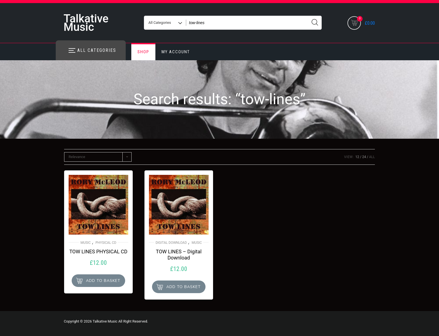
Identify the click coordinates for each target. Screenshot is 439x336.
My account (176, 51)
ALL (372, 157)
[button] (98, 280)
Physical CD (105, 243)
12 (357, 157)
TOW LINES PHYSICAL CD (98, 251)
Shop (143, 51)
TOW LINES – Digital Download (179, 255)
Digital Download (171, 243)
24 (364, 157)
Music (85, 243)
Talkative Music (86, 23)
